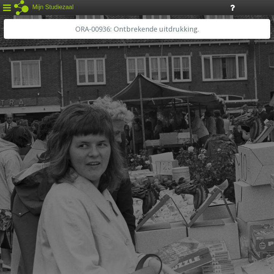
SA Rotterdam (28, 190)
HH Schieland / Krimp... (39, 156)
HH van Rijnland (30, 147)
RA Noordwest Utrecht (40, 173)
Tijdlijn (129, 7)
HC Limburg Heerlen (36, 130)
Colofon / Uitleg (89, 217)
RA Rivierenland (30, 181)
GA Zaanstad (26, 122)
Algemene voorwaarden (38, 227)
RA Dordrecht (27, 164)
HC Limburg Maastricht (40, 139)
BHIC (16, 113)
